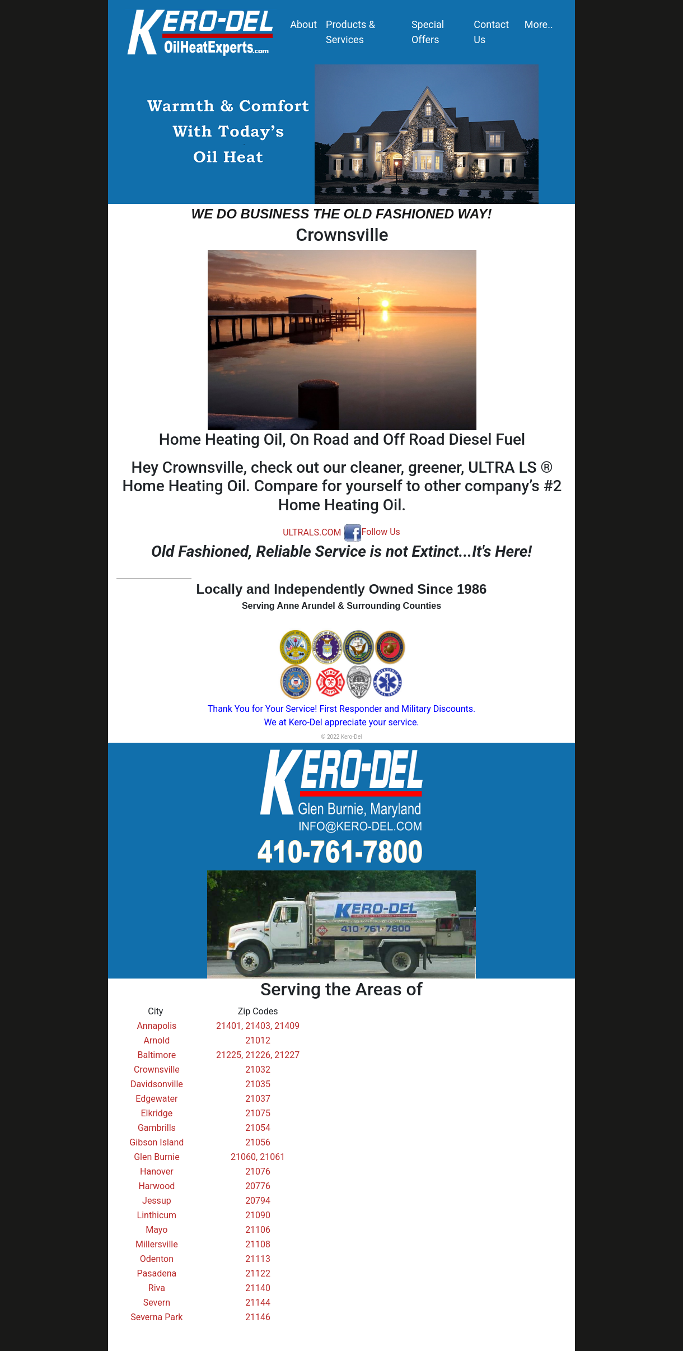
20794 (257, 1200)
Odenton (157, 1259)
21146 (257, 1317)
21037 (257, 1098)
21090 (257, 1215)
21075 (257, 1113)
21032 (257, 1069)
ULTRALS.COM (312, 532)
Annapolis (156, 1026)
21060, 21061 (258, 1157)
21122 (257, 1273)
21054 (257, 1127)
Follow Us (372, 532)
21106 (257, 1229)
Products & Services (350, 31)
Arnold (157, 1040)
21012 (257, 1040)
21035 (257, 1084)
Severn (156, 1302)
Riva (156, 1288)
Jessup (156, 1200)
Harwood (156, 1186)
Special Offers (427, 31)
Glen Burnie (157, 1157)
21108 (257, 1244)
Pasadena (157, 1273)
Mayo (156, 1229)
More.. (539, 24)
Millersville (156, 1244)
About (303, 24)
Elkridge (156, 1113)
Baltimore (157, 1055)
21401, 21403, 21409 (258, 1026)
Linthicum (157, 1215)
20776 (257, 1186)
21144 (257, 1302)
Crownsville (157, 1069)
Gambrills (157, 1127)
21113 (257, 1259)
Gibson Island (156, 1142)
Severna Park (156, 1317)
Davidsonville (156, 1084)
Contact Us (491, 31)
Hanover (157, 1171)
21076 (257, 1171)
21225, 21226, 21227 (258, 1055)
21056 (257, 1142)
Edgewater (156, 1098)
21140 (257, 1288)
